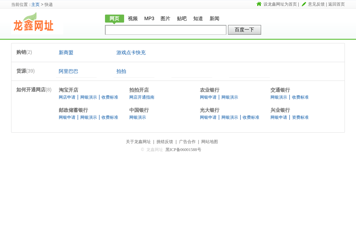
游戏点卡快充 (131, 52)
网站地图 (209, 141)
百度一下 (244, 29)
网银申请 (208, 97)
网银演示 (88, 97)
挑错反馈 (164, 141)
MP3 (149, 18)
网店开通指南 (141, 97)
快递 (80, 23)
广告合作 (187, 141)
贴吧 (182, 18)
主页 (35, 4)
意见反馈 (316, 4)
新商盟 (66, 52)
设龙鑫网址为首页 (280, 4)
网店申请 (67, 97)
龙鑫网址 (37, 23)
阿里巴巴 (68, 71)
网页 (114, 18)
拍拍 (121, 71)
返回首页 (336, 4)
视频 (133, 18)
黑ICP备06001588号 (183, 149)
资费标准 (300, 117)
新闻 (214, 18)
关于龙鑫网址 (138, 141)
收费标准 (110, 97)
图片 (165, 18)
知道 (198, 18)
